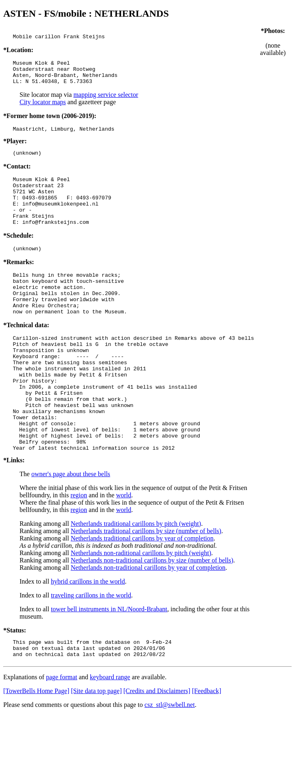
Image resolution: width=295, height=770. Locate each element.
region (78, 546)
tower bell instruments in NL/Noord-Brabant (109, 660)
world (123, 546)
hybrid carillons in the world (88, 632)
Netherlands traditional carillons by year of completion (142, 589)
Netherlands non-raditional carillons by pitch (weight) (141, 604)
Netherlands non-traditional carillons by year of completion (148, 618)
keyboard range (110, 731)
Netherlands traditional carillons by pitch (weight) (136, 574)
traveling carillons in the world (91, 646)
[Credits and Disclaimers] (156, 745)
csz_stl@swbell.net (169, 759)
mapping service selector (105, 100)
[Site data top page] (96, 745)
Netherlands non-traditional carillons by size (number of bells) (152, 611)
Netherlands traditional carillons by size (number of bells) (146, 582)
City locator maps (43, 108)
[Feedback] (206, 745)
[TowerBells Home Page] (36, 745)
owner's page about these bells (70, 525)
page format (61, 731)
